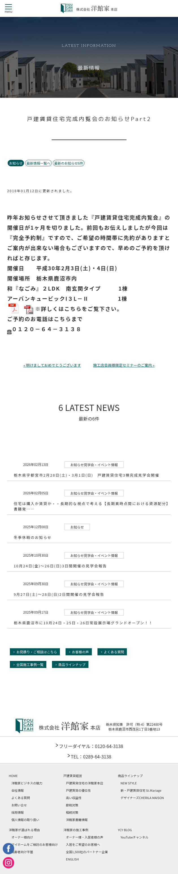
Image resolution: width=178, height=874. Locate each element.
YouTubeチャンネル (134, 837)
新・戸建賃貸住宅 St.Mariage (140, 790)
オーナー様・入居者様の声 (84, 837)
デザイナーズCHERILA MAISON (142, 797)
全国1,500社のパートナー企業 (87, 851)
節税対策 (72, 805)
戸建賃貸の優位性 (78, 790)
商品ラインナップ (72, 664)
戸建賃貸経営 (72, 775)
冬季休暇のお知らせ (33, 537)
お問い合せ (19, 805)
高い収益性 (73, 797)
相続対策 (72, 812)
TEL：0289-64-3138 (91, 756)
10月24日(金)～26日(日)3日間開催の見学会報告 (60, 565)
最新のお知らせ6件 (68, 163)
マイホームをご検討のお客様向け (34, 844)
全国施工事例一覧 (30, 664)
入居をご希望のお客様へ (83, 844)
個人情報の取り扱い (25, 819)
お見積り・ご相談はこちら (36, 651)
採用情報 (17, 812)
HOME (13, 775)
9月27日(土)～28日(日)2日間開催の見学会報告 (59, 594)
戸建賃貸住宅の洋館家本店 (84, 783)
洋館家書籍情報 (77, 819)
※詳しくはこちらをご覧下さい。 (73, 309)
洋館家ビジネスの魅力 (26, 783)
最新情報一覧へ (38, 163)
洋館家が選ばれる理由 (24, 829)
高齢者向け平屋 (22, 851)
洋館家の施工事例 (75, 829)
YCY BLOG (125, 829)
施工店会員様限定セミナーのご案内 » (124, 365)
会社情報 (17, 790)
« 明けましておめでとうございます (52, 365)
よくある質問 (114, 651)
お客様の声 (80, 651)
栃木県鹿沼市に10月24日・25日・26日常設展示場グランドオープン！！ (83, 622)
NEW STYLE (128, 783)
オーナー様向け (22, 837)
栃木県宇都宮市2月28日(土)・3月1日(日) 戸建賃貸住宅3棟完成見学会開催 (86, 475)
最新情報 (89, 68)
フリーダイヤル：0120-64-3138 (91, 746)
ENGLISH (72, 859)
